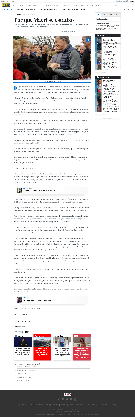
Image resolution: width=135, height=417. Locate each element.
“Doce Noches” (64, 174)
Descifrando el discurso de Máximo (27, 367)
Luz (93, 404)
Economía (31, 5)
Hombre (55, 404)
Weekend (62, 404)
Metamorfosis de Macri (24, 377)
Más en (23, 332)
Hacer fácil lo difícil (22, 374)
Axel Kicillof (65, 9)
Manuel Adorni (34, 9)
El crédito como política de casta (37, 300)
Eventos (67, 5)
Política (15, 5)
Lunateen (104, 404)
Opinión (59, 5)
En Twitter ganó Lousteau (25, 380)
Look (88, 404)
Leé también (28, 188)
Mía (98, 404)
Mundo (38, 5)
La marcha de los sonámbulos (26, 370)
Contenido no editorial (107, 5)
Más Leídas (100, 35)
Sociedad (23, 5)
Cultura (46, 5)
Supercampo (80, 404)
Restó (73, 5)
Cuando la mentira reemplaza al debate (39, 191)
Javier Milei (20, 9)
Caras (31, 404)
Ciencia (52, 5)
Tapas (79, 5)
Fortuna (47, 404)
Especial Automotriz (90, 5)
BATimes (112, 404)
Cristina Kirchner (50, 9)
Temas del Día (7, 9)
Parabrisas (71, 404)
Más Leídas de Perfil (103, 77)
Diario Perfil (23, 404)
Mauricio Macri (80, 9)
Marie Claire (39, 404)
